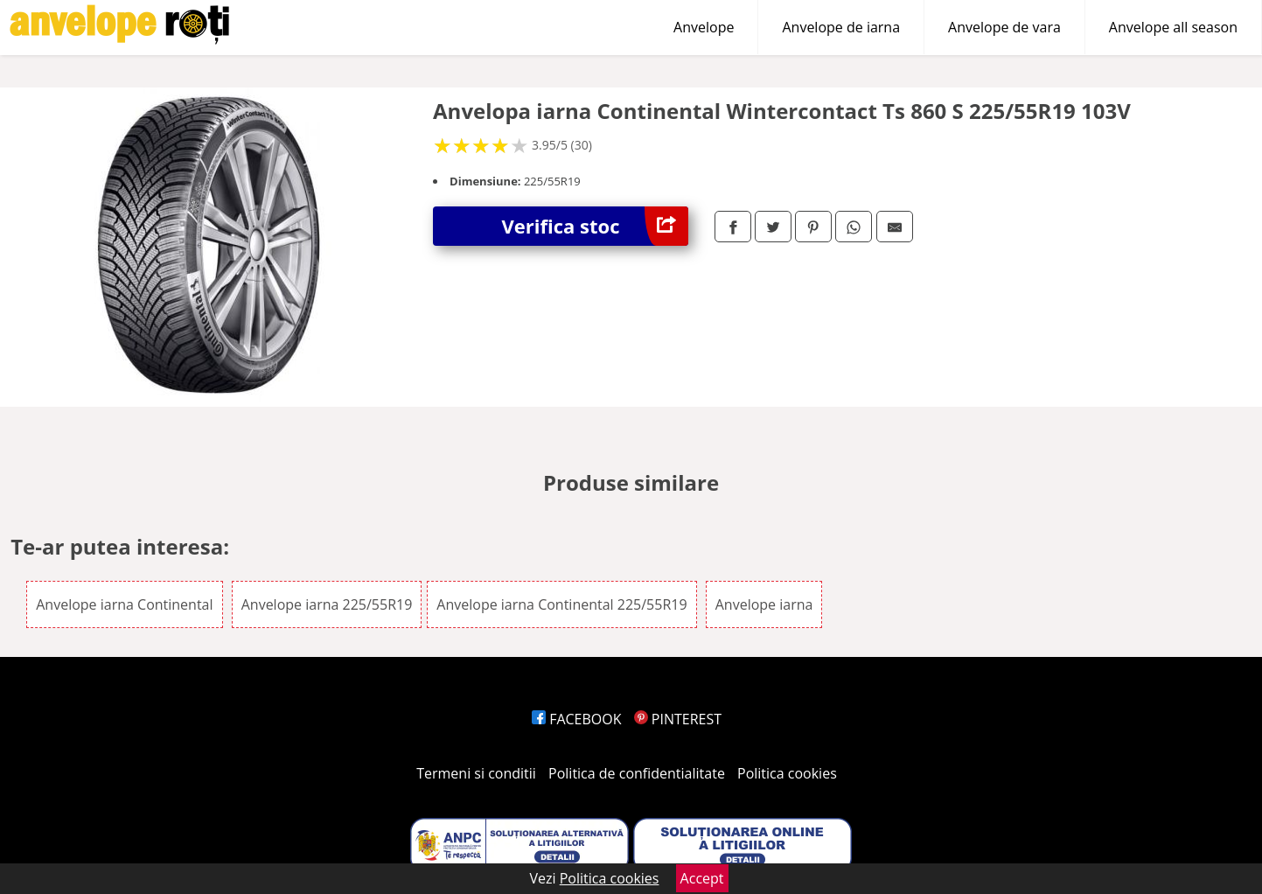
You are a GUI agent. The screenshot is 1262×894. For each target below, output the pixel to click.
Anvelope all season (1173, 27)
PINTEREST (678, 719)
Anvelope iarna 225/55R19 (327, 604)
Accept (702, 878)
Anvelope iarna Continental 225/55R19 (561, 604)
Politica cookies (787, 773)
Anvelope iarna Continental (124, 604)
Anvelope (703, 27)
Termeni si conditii (476, 773)
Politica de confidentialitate (636, 773)
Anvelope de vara (1004, 27)
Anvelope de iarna (841, 27)
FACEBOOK (577, 719)
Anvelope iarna (764, 604)
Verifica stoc (595, 226)
